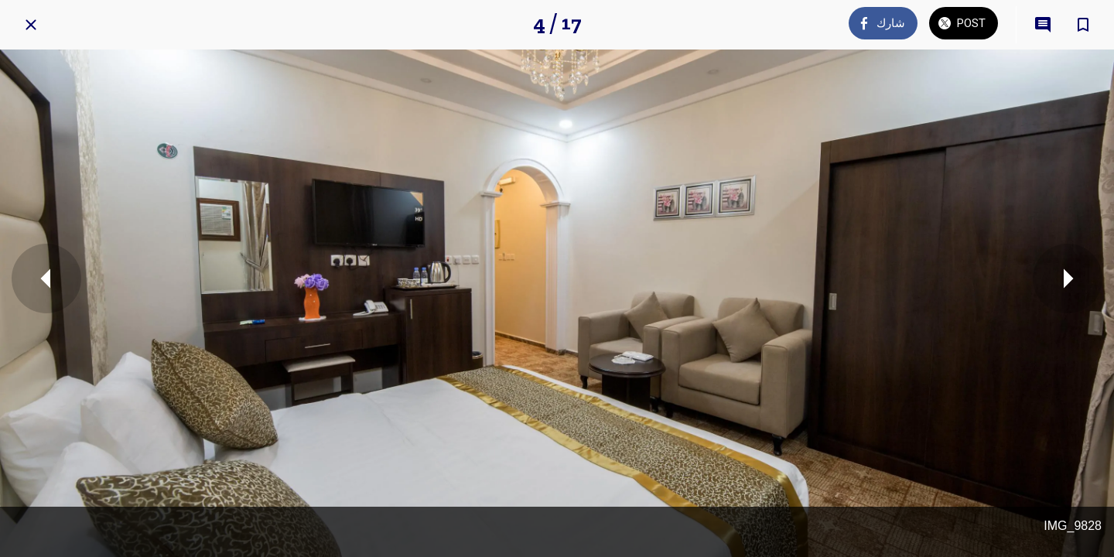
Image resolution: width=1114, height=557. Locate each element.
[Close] (31, 24)
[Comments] (1042, 24)
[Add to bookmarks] (1083, 24)
